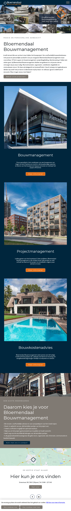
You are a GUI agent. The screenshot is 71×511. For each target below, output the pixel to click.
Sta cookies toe (10, 507)
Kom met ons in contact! (17, 443)
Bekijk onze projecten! (16, 76)
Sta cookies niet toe (31, 507)
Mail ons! (35, 487)
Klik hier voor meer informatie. (55, 502)
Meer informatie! (35, 174)
